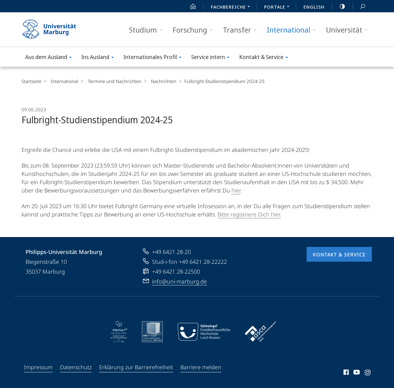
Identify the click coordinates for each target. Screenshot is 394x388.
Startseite (31, 81)
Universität (349, 30)
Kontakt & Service (265, 58)
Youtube (356, 373)
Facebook (345, 373)
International (293, 30)
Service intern (212, 58)
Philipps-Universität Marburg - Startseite (55, 29)
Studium (147, 30)
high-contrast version (339, 6)
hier (235, 190)
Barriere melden (200, 367)
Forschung (194, 30)
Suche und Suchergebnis (359, 6)
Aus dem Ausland (50, 58)
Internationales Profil (154, 58)
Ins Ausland (99, 58)
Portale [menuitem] (278, 7)
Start (189, 6)
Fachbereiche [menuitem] (232, 7)
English (314, 7)
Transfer (241, 30)
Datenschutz (76, 367)
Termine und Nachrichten (111, 81)
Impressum (38, 367)
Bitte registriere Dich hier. (249, 214)
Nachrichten (159, 81)
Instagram (368, 373)
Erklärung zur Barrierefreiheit (136, 367)
